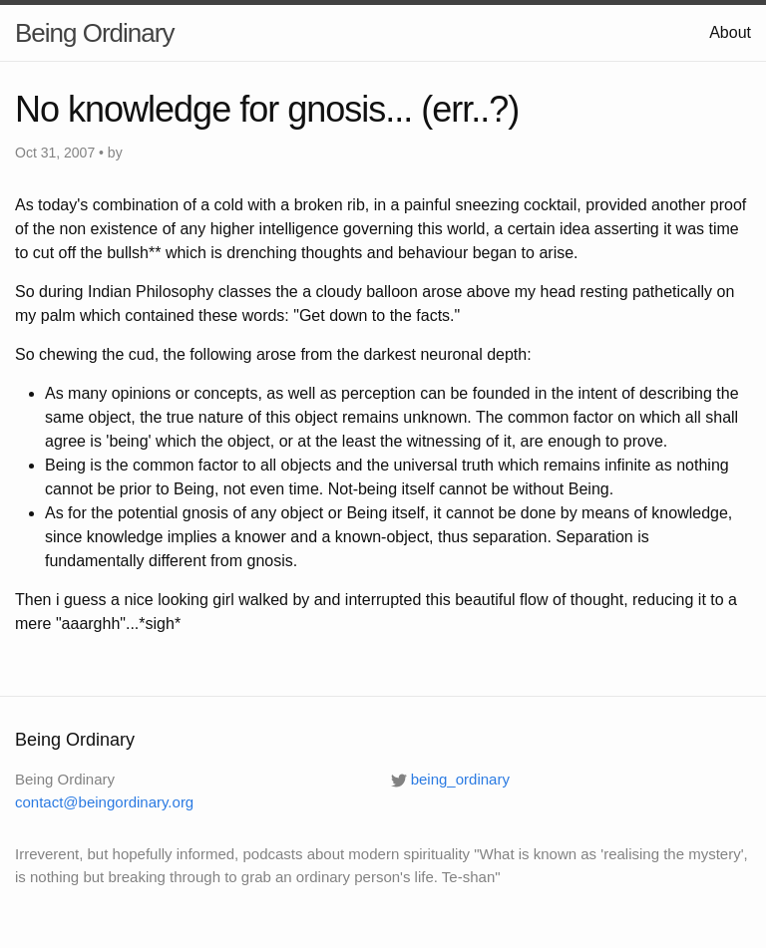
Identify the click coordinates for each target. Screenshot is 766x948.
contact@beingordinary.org (104, 801)
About (730, 32)
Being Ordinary (94, 33)
